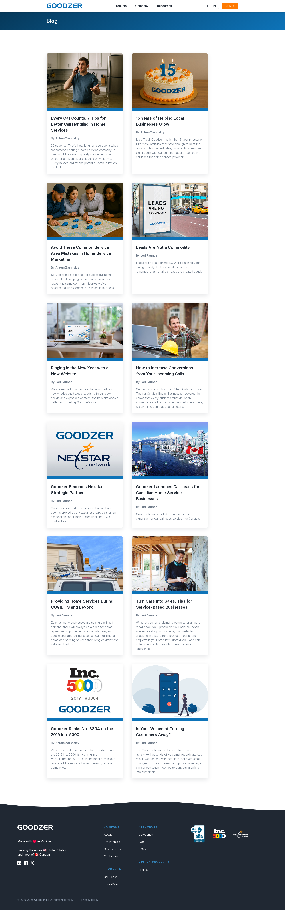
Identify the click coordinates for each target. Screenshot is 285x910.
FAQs (142, 849)
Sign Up (230, 6)
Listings (143, 869)
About (108, 834)
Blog (142, 842)
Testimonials (112, 842)
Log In (211, 6)
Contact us (111, 856)
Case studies (112, 849)
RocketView (112, 884)
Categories (146, 834)
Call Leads (110, 877)
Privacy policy (89, 899)
